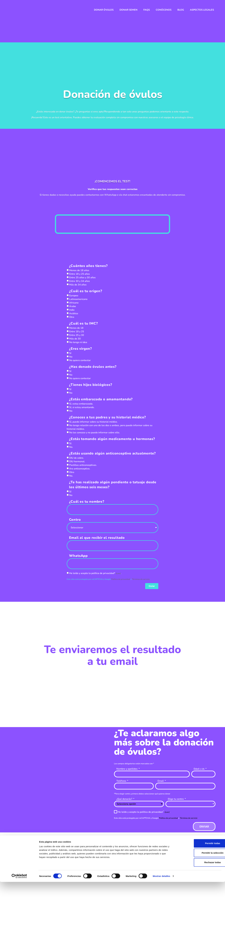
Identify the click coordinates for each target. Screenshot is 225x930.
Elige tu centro (176, 799)
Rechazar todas (200, 910)
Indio (71, 310)
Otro (71, 317)
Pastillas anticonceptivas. (83, 465)
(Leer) (118, 573)
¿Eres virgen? (80, 348)
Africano (73, 302)
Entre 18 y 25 (76, 331)
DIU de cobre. (76, 458)
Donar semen (128, 9)
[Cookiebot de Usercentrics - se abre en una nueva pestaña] (19, 924)
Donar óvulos (104, 9)
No (70, 356)
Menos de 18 (76, 328)
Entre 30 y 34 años (79, 281)
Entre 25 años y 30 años (82, 277)
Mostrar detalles (161, 924)
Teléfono (121, 781)
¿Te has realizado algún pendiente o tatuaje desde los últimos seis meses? (112, 484)
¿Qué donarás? (124, 799)
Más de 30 (75, 338)
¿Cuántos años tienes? (88, 265)
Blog (180, 9)
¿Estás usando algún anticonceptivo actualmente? (112, 453)
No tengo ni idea (78, 342)
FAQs (146, 9)
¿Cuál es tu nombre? (86, 501)
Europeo (73, 295)
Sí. (70, 443)
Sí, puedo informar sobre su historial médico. (93, 421)
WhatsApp (78, 555)
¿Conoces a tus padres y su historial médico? (107, 417)
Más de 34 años (78, 284)
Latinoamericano (78, 299)
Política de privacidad (121, 579)
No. (71, 447)
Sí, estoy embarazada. (81, 403)
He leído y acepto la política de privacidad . (144, 812)
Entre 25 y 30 (76, 335)
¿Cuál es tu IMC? (83, 323)
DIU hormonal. (77, 461)
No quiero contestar (80, 360)
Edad (199, 769)
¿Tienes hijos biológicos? (90, 384)
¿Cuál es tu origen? (85, 291)
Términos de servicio (141, 579)
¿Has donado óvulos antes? (93, 366)
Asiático (73, 313)
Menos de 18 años (79, 270)
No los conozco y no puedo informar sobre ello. (94, 432)
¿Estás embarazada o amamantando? (101, 399)
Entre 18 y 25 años (79, 274)
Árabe (72, 306)
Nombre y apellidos (127, 769)
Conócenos (163, 9)
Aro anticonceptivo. (79, 468)
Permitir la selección (200, 901)
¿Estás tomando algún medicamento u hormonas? (112, 439)
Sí (70, 353)
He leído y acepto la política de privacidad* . (95, 573)
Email (161, 781)
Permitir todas (200, 891)
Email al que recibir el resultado (97, 537)
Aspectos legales (202, 9)
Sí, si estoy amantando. (81, 407)
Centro (75, 519)
